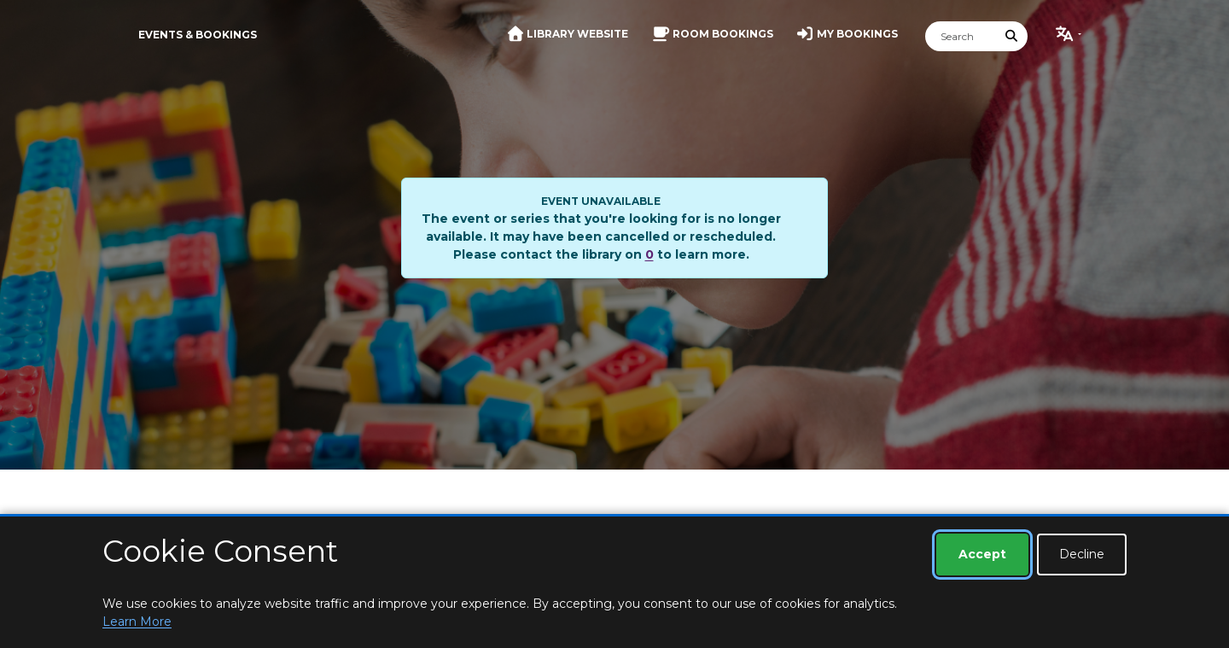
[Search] (961, 36)
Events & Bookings (197, 34)
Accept (982, 554)
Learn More (137, 621)
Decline (1081, 554)
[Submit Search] (1012, 36)
